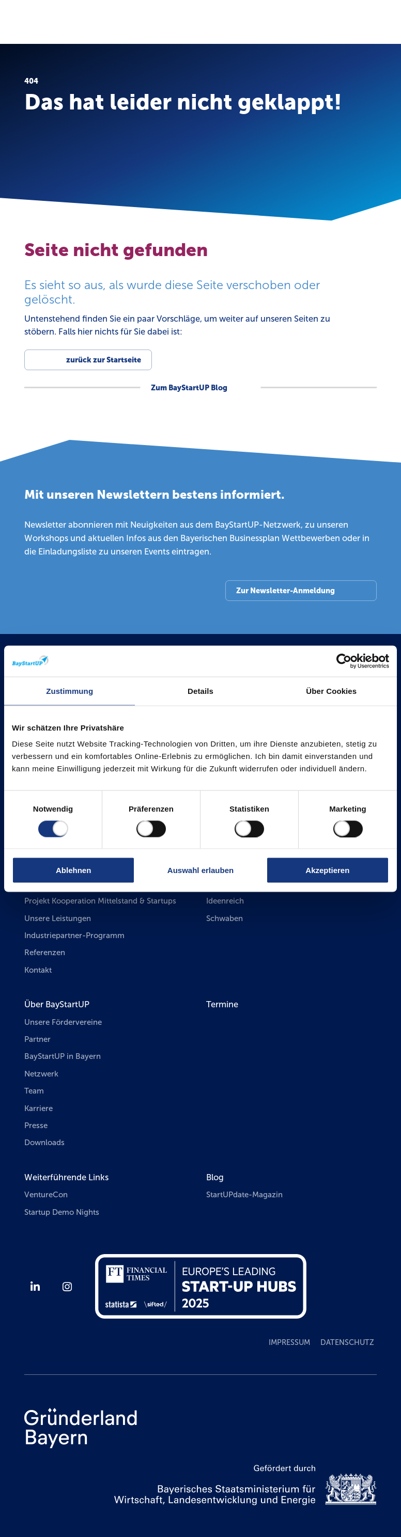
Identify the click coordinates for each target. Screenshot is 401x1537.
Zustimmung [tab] (69, 690)
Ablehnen (73, 870)
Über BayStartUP (56, 1004)
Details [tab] (200, 690)
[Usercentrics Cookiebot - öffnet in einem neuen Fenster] (344, 661)
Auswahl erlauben (200, 870)
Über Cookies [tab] (331, 690)
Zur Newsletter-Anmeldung (285, 590)
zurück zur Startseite (103, 360)
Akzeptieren (327, 870)
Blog (215, 1177)
